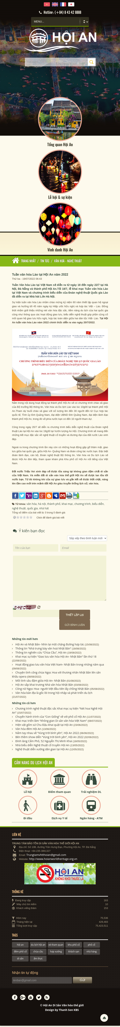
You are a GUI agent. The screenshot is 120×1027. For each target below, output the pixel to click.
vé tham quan (55, 946)
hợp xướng (56, 953)
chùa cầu (38, 953)
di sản (20, 959)
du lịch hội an (38, 946)
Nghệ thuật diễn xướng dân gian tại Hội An (42, 750)
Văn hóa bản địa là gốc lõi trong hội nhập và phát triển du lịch (53, 694)
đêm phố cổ (20, 953)
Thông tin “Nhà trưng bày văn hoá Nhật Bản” (43, 650)
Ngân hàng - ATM (91, 819)
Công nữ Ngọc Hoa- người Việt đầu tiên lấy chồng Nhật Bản (52, 690)
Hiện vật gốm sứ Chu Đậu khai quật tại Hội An (44, 726)
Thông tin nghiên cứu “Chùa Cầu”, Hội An (41, 654)
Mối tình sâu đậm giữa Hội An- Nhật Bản (40, 682)
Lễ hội (28, 793)
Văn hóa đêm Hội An (28, 730)
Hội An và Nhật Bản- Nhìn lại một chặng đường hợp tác (49, 646)
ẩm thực (38, 959)
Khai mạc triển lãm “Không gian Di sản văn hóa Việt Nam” (51, 722)
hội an (20, 946)
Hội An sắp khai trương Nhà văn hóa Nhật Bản (44, 686)
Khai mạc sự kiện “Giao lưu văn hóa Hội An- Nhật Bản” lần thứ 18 (55, 658)
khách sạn (73, 953)
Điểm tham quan (59, 793)
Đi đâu (28, 819)
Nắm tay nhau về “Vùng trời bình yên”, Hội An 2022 (47, 734)
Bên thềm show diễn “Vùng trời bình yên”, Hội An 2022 (49, 738)
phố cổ (91, 946)
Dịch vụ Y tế (59, 819)
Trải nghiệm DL (91, 793)
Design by (62, 1011)
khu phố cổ (74, 946)
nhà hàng (91, 953)
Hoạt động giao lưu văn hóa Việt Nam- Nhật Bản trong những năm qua (59, 666)
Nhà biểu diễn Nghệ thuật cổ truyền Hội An (42, 746)
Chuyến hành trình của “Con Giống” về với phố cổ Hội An (50, 718)
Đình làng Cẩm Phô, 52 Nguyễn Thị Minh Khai (43, 742)
